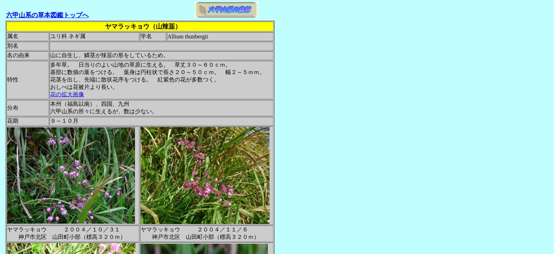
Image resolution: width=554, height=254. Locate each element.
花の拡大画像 (67, 94)
